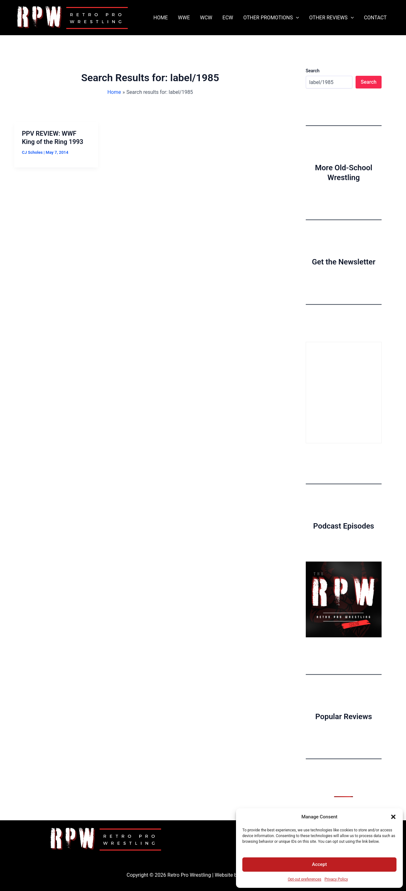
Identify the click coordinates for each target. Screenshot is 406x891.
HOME (161, 18)
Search (312, 70)
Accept (319, 864)
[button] (393, 817)
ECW (227, 18)
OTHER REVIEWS (331, 17)
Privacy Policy (336, 879)
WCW (206, 18)
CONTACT (375, 18)
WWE (184, 18)
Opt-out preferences (304, 879)
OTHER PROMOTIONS (271, 17)
